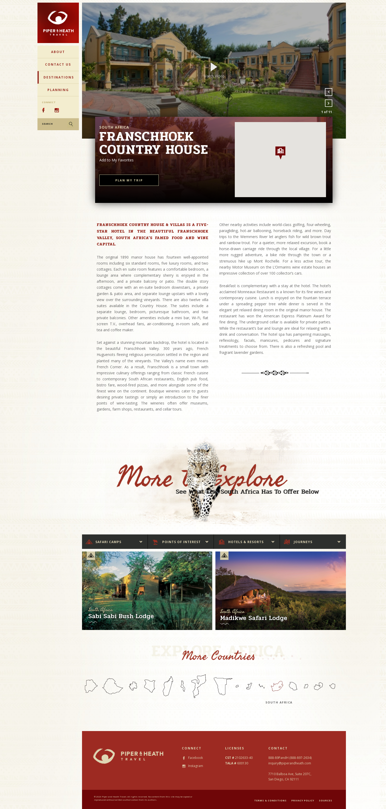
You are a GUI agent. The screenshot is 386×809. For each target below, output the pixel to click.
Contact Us (58, 64)
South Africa (279, 702)
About (58, 52)
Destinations (59, 77)
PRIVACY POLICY (302, 800)
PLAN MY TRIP (129, 180)
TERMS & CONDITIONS (270, 800)
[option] (214, 71)
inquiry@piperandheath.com (289, 763)
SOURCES (325, 800)
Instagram (192, 766)
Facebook (192, 757)
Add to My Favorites (116, 159)
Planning (58, 90)
